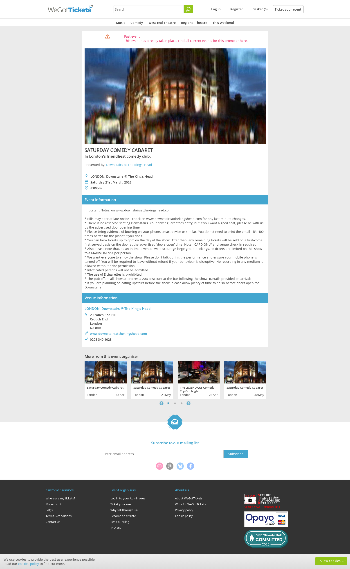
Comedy (136, 22)
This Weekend (223, 22)
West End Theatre (162, 22)
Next (188, 403)
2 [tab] (175, 403)
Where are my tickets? (60, 498)
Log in (216, 9)
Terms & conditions (59, 516)
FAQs (49, 510)
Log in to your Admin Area (127, 498)
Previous (161, 403)
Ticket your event (288, 9)
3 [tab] (181, 403)
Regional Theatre (194, 22)
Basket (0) (260, 9)
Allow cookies (330, 561)
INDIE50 (115, 528)
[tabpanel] (105, 379)
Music (120, 22)
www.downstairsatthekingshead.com (118, 333)
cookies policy (28, 564)
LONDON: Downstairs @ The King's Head (117, 308)
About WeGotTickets (188, 498)
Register (236, 9)
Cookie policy (184, 516)
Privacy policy (184, 510)
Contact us (53, 522)
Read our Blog (119, 522)
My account (53, 504)
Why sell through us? (124, 510)
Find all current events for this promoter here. (213, 41)
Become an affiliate (123, 516)
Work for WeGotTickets (190, 504)
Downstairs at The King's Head (129, 165)
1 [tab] (168, 403)
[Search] (188, 9)
